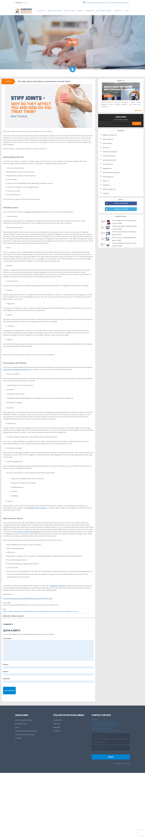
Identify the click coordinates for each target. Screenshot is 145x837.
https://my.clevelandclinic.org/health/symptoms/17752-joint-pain (27, 598)
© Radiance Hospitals (121, 763)
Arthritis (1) (106, 193)
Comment (7, 638)
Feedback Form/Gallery (24, 735)
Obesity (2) (106, 147)
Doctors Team (69, 11)
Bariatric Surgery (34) (109, 189)
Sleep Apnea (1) (107, 143)
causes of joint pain (32, 212)
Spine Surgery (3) (108, 139)
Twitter (56, 724)
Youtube (56, 731)
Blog (127, 11)
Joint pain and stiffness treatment (16, 369)
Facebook (57, 720)
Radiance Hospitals (58, 586)
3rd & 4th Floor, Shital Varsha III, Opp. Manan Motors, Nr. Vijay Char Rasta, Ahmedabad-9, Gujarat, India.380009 (106, 722)
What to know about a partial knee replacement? (127, 226)
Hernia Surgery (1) (108, 176)
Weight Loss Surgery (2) (110, 135)
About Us (42, 11)
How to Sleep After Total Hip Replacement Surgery (127, 220)
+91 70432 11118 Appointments (119, 3)
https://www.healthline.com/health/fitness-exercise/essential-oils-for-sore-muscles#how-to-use (40, 611)
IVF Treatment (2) (108, 164)
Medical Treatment (55, 11)
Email (6, 672)
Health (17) (106, 181)
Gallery (80, 11)
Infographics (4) (107, 168)
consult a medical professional (27, 531)
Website (6, 679)
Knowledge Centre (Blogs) (26, 731)
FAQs (17, 727)
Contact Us (118, 11)
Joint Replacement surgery (35, 508)
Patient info (89, 11)
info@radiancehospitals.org (95, 3)
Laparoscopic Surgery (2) (110, 151)
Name (6, 664)
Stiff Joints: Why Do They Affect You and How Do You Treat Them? (44, 81)
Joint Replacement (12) (109, 160)
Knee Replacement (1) (109, 156)
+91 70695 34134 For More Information (105, 730)
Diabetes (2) (106, 185)
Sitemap (18, 738)
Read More (138, 110)
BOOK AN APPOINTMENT (104, 11)
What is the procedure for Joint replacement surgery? (128, 232)
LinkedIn (56, 727)
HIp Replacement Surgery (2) (111, 172)
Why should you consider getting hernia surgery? (127, 237)
